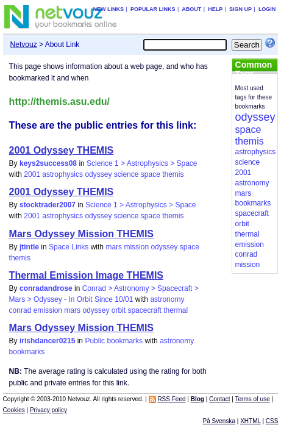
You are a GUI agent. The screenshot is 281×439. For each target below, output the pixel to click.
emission (48, 310)
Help (215, 9)
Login (267, 9)
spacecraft (144, 310)
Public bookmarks (114, 341)
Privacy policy (48, 410)
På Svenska (219, 421)
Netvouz (23, 44)
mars (113, 247)
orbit (119, 310)
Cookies (14, 410)
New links (108, 9)
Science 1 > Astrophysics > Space (142, 163)
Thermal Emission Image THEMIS (86, 275)
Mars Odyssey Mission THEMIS (81, 234)
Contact (219, 399)
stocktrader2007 (48, 205)
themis (172, 174)
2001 (32, 174)
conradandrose (46, 288)
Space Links (68, 247)
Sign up (240, 9)
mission (136, 247)
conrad (20, 310)
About (191, 9)
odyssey (98, 174)
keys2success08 (48, 163)
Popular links (153, 9)
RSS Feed (171, 399)
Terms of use (252, 399)
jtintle (29, 247)
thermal (175, 310)
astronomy (167, 299)
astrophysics (62, 174)
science (126, 174)
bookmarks (27, 352)
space (150, 174)
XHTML (250, 421)
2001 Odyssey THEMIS (61, 150)
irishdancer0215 (47, 341)
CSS (272, 421)
